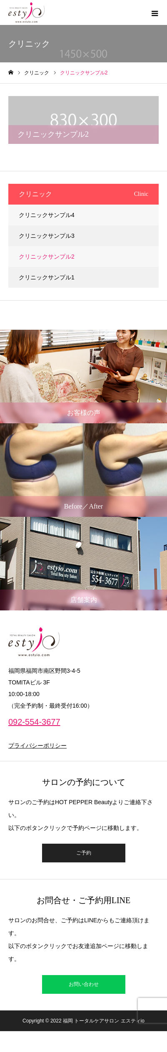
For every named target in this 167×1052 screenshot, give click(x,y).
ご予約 (83, 853)
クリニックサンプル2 (47, 256)
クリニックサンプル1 (47, 277)
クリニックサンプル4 (47, 215)
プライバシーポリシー (37, 745)
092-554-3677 (34, 721)
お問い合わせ (84, 984)
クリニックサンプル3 (47, 235)
